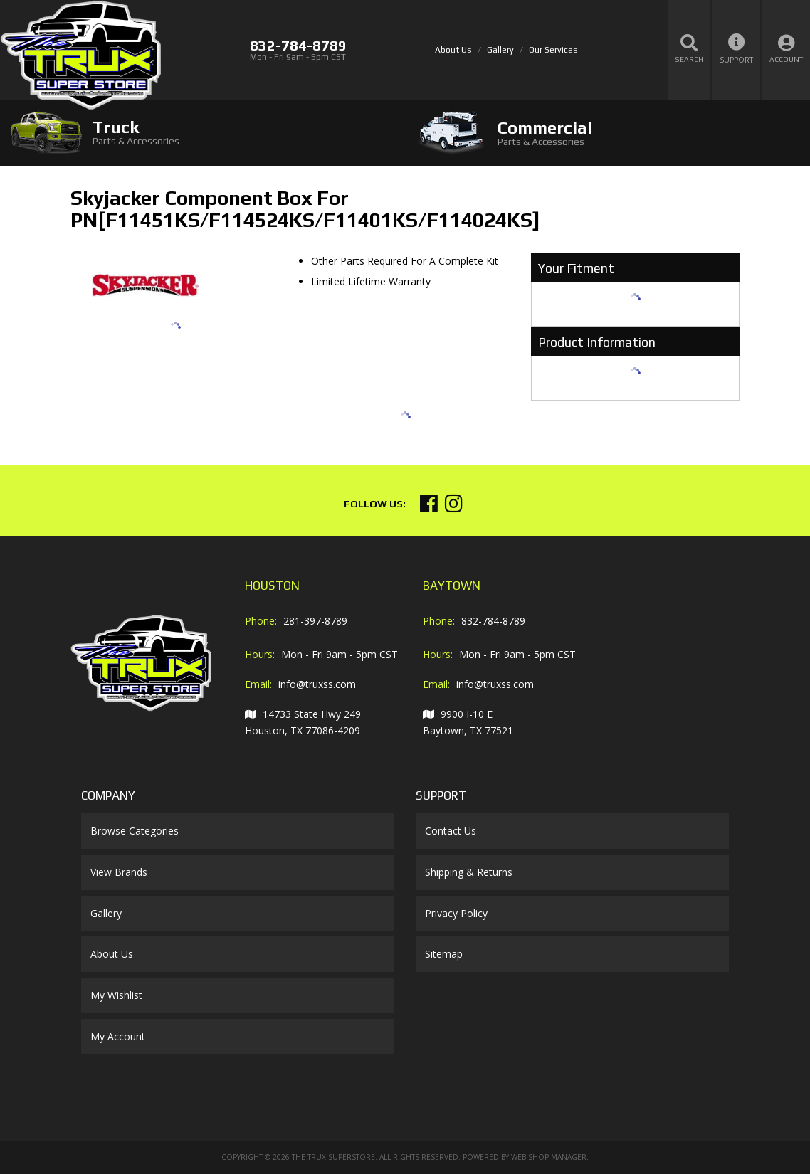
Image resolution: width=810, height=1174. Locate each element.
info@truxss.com (317, 684)
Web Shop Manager (549, 1157)
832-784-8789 (493, 621)
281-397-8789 (315, 621)
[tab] (202, 132)
